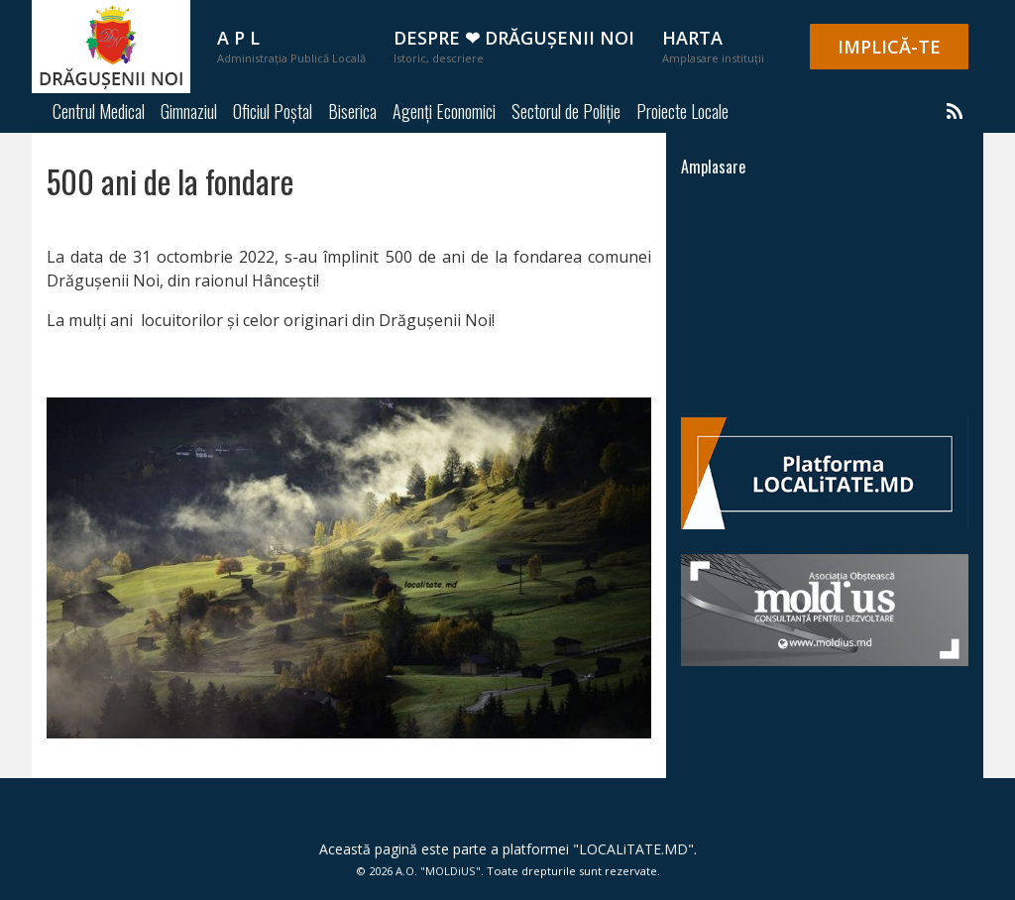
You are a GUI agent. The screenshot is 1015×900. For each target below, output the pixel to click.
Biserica (352, 111)
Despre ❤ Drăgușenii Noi (514, 45)
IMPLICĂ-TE (889, 46)
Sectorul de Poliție (565, 111)
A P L (291, 45)
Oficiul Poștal (272, 111)
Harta (713, 45)
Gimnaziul (189, 111)
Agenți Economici (444, 111)
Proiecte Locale (682, 111)
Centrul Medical (99, 111)
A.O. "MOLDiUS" (438, 870)
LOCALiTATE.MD (633, 849)
